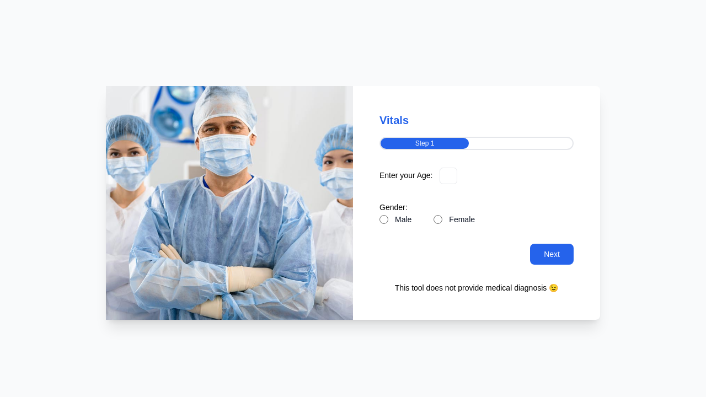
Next (552, 254)
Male (403, 219)
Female (462, 219)
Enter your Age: (406, 175)
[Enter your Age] (448, 176)
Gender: (393, 207)
